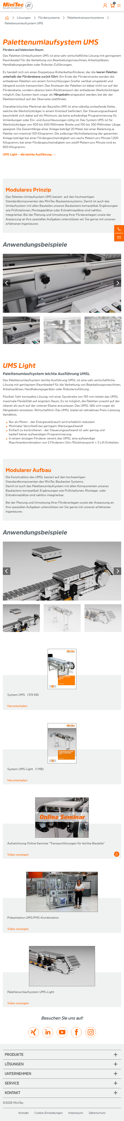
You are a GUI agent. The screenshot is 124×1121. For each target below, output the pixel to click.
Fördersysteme (49, 17)
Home (7, 18)
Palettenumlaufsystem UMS (24, 23)
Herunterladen (17, 706)
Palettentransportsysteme (85, 17)
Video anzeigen (18, 854)
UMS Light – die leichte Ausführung (27, 154)
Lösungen (24, 17)
